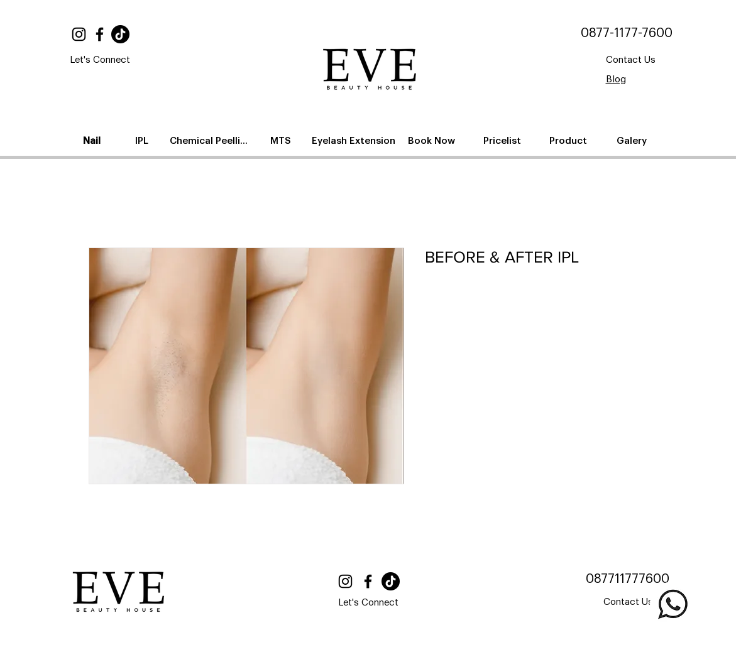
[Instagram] (79, 34)
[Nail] (93, 140)
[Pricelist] (503, 140)
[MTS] (282, 140)
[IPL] (143, 140)
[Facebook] (100, 34)
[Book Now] (433, 140)
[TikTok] (120, 34)
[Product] (569, 140)
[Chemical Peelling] (211, 140)
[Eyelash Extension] (354, 140)
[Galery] (633, 140)
